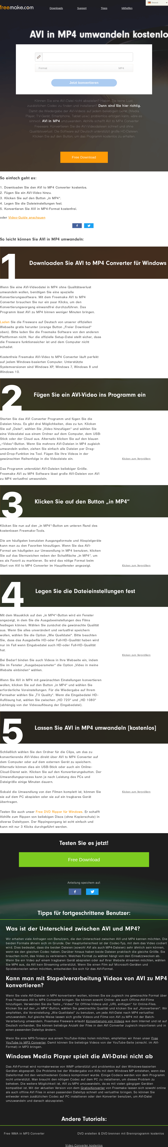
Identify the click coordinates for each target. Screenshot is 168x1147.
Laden (5, 322)
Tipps (104, 8)
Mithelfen (127, 8)
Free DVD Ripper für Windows (59, 812)
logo (16, 7)
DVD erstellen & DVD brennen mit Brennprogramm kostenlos (120, 1134)
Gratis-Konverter (93, 1088)
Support (82, 8)
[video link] (87, 57)
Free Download (84, 157)
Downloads (56, 8)
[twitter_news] (89, 225)
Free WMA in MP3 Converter (24, 1134)
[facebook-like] (75, 892)
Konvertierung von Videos (105, 1021)
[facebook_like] (77, 225)
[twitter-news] (92, 892)
